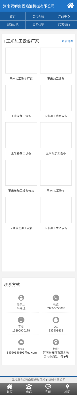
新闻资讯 (12, 24)
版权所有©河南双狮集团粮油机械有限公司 (38, 379)
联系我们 (64, 24)
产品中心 (64, 16)
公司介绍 (38, 16)
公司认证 (38, 24)
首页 (13, 16)
